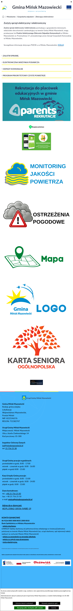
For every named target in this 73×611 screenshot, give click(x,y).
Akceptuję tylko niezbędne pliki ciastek (30, 608)
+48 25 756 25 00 (13, 494)
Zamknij (53, 608)
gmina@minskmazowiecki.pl (20, 499)
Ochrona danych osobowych (24, 603)
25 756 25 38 (11, 448)
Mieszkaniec (11, 17)
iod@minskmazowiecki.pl (12, 446)
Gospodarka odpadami (25, 17)
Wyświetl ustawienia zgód (49, 603)
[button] (36, 565)
